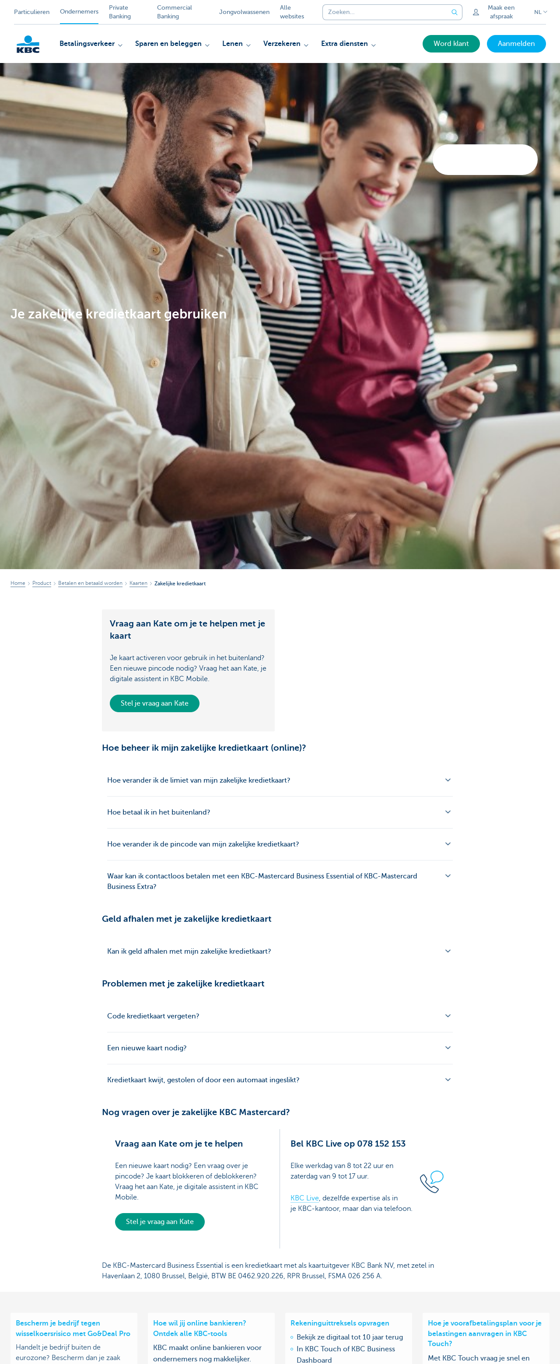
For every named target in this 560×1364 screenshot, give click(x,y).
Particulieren (31, 12)
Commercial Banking (174, 12)
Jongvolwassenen (244, 12)
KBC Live (304, 1198)
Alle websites (292, 12)
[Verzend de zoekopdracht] (454, 12)
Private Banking (120, 12)
